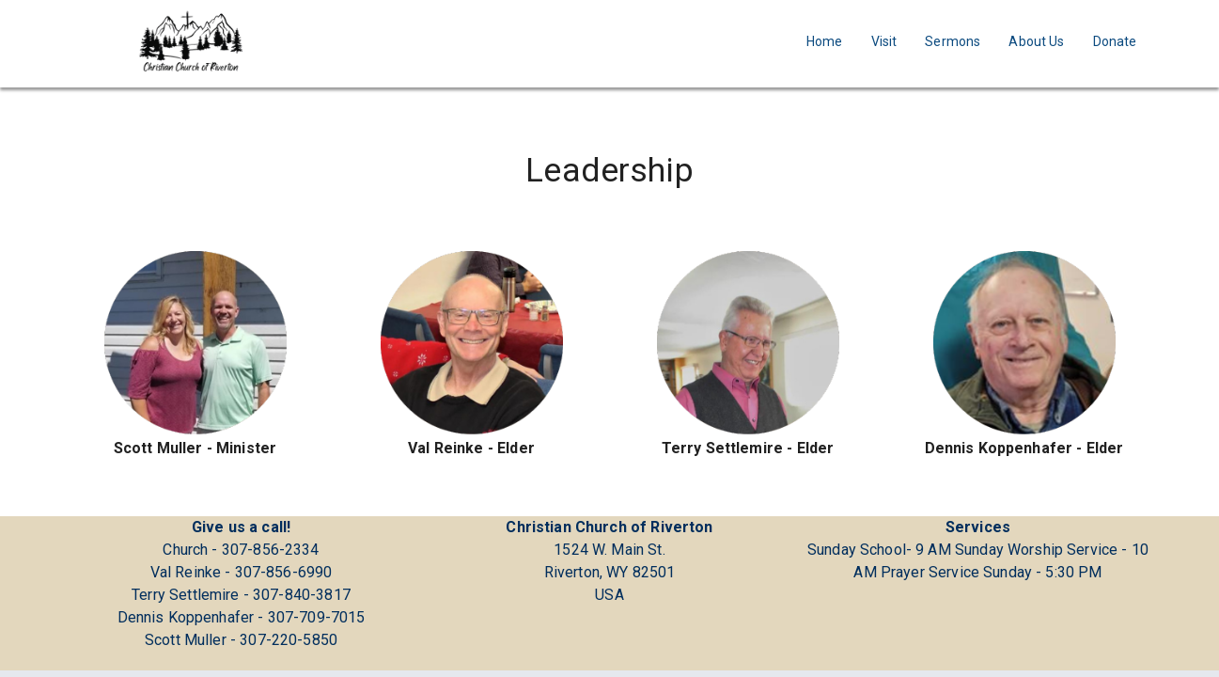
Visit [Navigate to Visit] (884, 41)
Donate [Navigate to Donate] (1115, 41)
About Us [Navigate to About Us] (1036, 41)
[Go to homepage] (191, 40)
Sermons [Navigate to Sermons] (952, 41)
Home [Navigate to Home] (824, 41)
